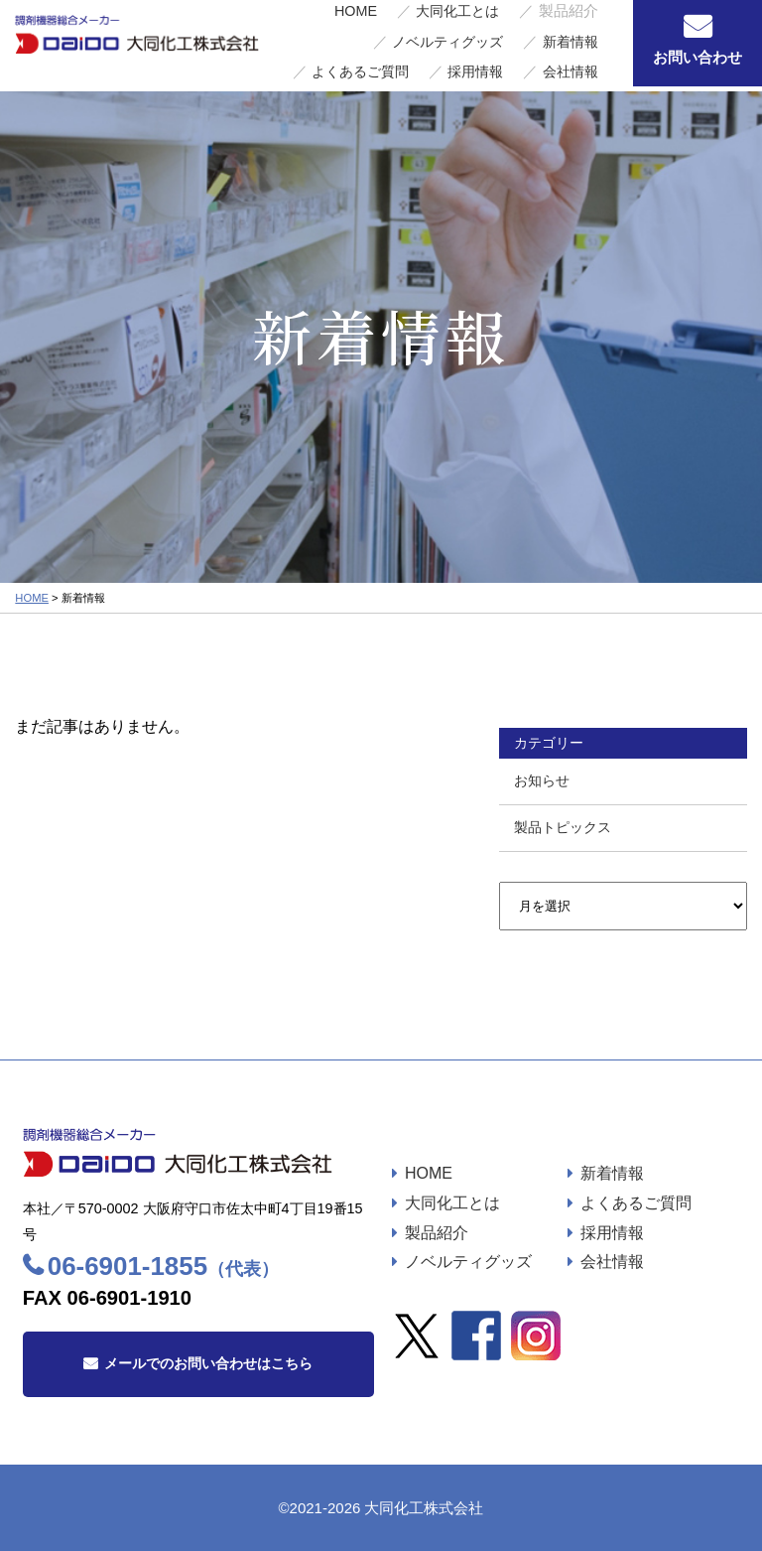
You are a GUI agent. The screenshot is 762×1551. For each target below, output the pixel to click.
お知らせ (542, 780)
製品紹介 (436, 1232)
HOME (300, 35)
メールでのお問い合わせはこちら (208, 1363)
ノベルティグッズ (555, 35)
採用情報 (508, 55)
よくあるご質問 (419, 55)
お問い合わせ (697, 57)
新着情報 (330, 55)
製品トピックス (562, 827)
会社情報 (579, 55)
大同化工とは (378, 35)
